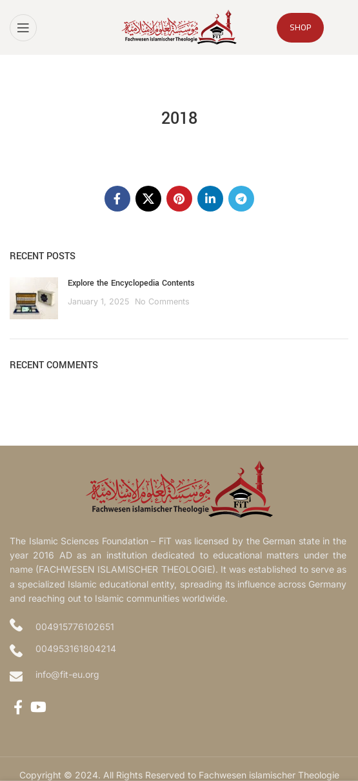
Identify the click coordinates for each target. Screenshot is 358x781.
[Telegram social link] (241, 199)
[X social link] (148, 199)
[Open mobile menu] (23, 28)
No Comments (162, 301)
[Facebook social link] (117, 199)
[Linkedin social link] (210, 199)
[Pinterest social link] (179, 199)
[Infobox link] (179, 676)
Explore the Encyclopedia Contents (131, 283)
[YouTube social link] (38, 707)
